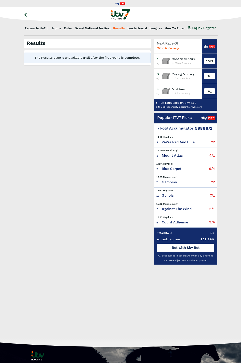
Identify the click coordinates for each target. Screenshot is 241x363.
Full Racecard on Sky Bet (177, 102)
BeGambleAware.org (190, 107)
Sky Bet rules (205, 256)
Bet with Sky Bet (186, 248)
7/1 (210, 76)
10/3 (209, 61)
